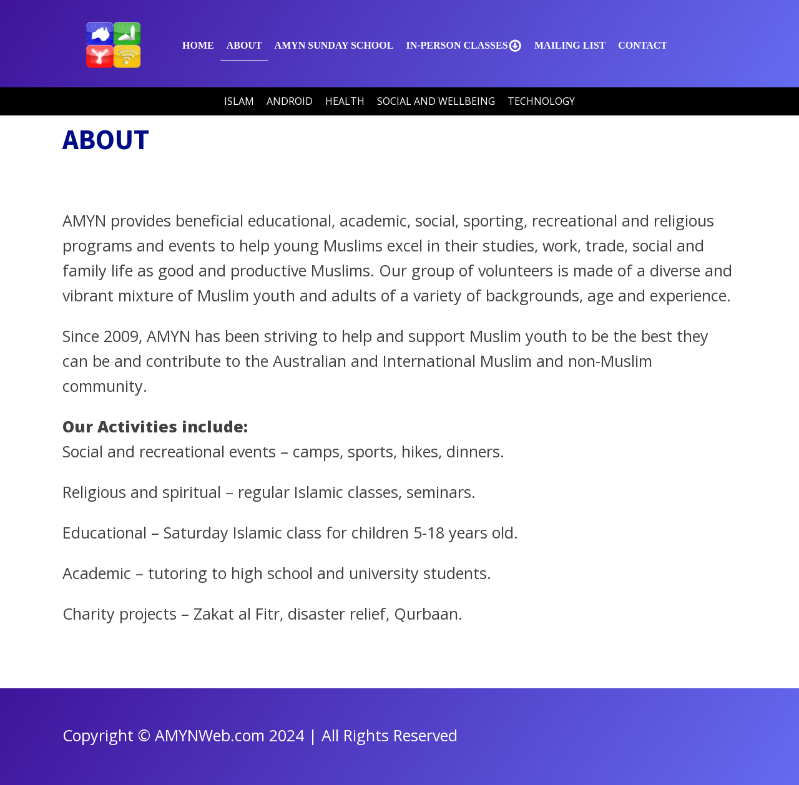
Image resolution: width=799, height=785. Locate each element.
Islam (239, 101)
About (244, 45)
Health (345, 101)
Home (198, 45)
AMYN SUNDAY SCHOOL (334, 45)
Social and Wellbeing (436, 101)
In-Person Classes (464, 45)
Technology (541, 101)
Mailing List (569, 45)
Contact (642, 45)
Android (290, 101)
